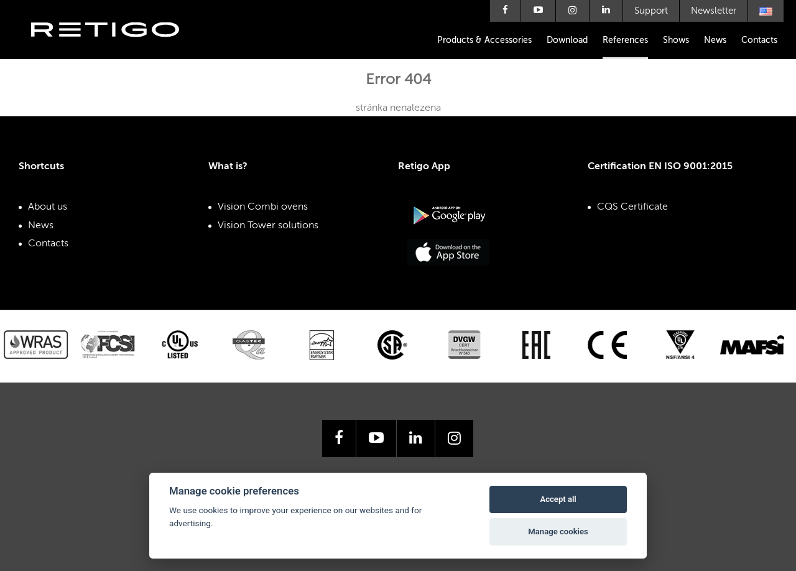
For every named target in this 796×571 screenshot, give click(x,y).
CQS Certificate (632, 207)
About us (47, 207)
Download (567, 40)
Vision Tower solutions (268, 226)
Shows (676, 40)
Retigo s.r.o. (115, 48)
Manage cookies (558, 531)
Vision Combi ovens (263, 207)
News (715, 40)
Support (651, 11)
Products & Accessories (484, 40)
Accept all (558, 499)
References (625, 40)
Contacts (759, 40)
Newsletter (713, 11)
